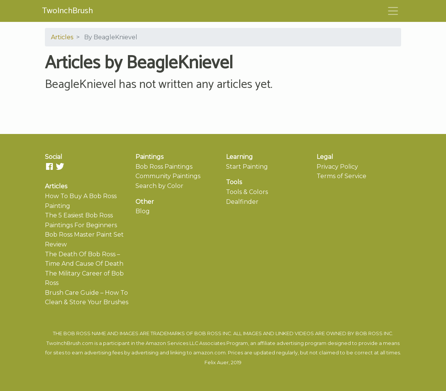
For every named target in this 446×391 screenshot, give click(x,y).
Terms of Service (341, 176)
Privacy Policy (337, 166)
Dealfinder (242, 201)
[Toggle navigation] (393, 11)
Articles (62, 37)
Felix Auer (217, 362)
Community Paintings (167, 176)
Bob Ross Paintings (163, 166)
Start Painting (247, 166)
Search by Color (159, 185)
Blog (142, 211)
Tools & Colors (247, 192)
